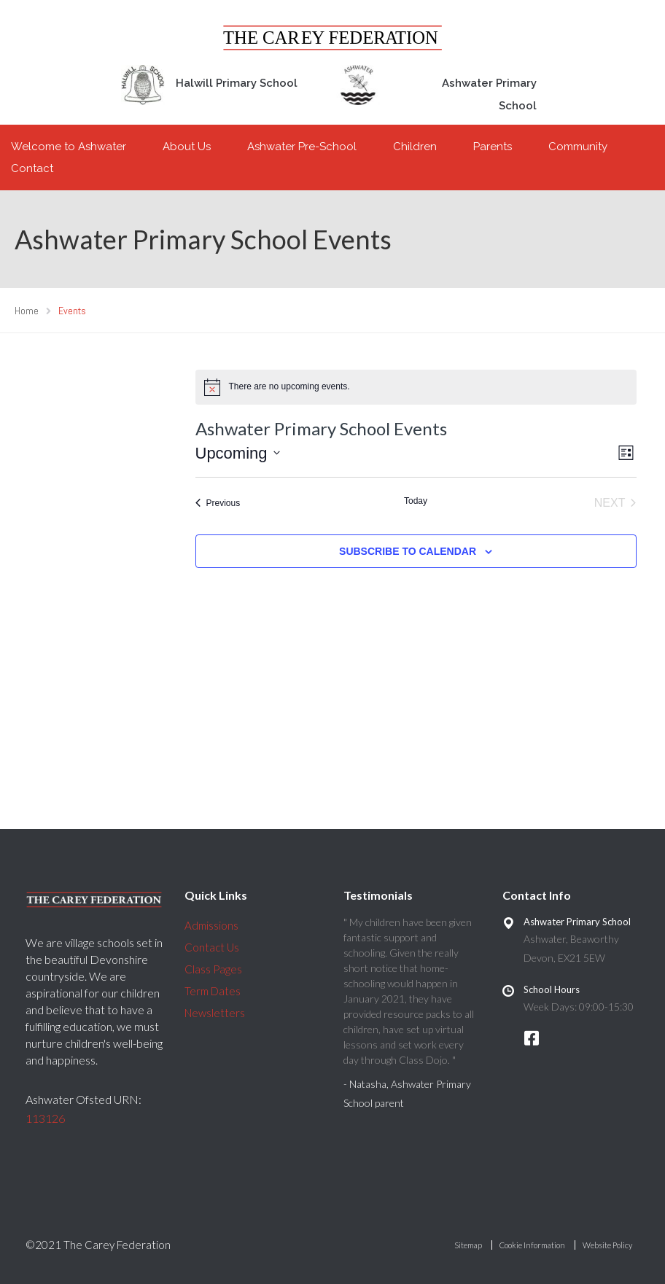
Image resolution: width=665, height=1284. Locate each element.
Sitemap (468, 1245)
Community (577, 146)
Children (415, 146)
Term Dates (212, 990)
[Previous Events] (218, 503)
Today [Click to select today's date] (415, 501)
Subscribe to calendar (407, 551)
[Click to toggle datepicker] (237, 453)
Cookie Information (532, 1245)
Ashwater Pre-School (302, 146)
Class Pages (213, 969)
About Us (187, 146)
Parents (492, 146)
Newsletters (214, 1012)
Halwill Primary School (237, 83)
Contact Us (211, 947)
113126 (45, 1118)
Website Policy (607, 1245)
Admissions (211, 925)
